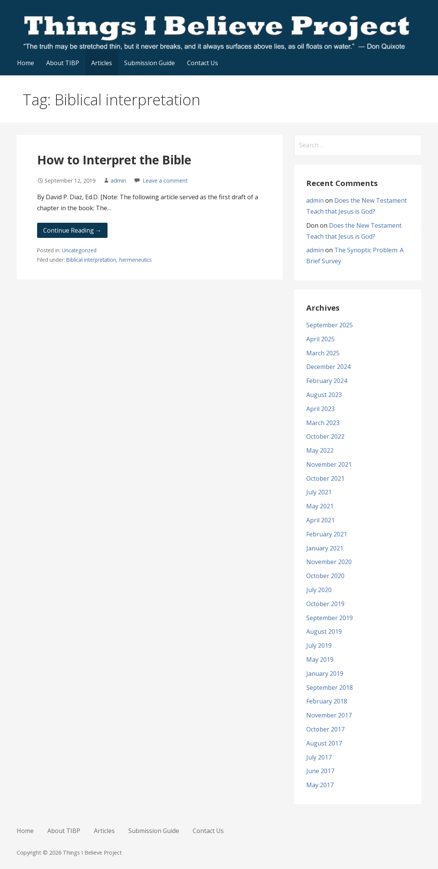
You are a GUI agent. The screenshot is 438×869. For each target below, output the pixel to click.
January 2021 (324, 548)
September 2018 (329, 687)
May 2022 (320, 450)
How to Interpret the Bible (114, 160)
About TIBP (62, 63)
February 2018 (326, 701)
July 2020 (319, 590)
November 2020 (329, 562)
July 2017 (319, 757)
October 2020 (325, 576)
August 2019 (324, 631)
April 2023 (320, 409)
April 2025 (320, 339)
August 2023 (324, 395)
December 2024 (328, 367)
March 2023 (323, 423)
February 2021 (326, 534)
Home (25, 63)
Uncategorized (79, 250)
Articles (101, 63)
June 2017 (320, 771)
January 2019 (324, 673)
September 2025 (329, 325)
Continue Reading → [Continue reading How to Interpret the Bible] (72, 230)
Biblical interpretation (91, 259)
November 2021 (329, 464)
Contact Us (202, 63)
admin (118, 180)
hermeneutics (135, 259)
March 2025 (323, 353)
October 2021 (325, 478)
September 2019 (329, 618)
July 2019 (319, 645)
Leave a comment (165, 180)
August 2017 (324, 743)
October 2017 (325, 729)
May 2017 (320, 785)
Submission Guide (149, 63)
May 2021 (320, 506)
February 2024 (326, 381)
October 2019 (325, 604)
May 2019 (320, 659)
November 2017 (329, 715)
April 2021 (320, 520)
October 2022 (325, 436)
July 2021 (319, 492)
